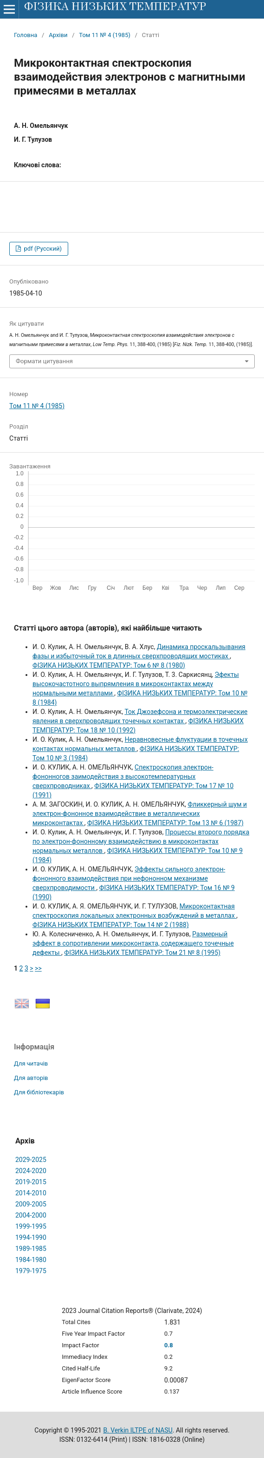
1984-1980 (30, 1259)
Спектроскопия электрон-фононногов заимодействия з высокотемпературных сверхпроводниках (122, 776)
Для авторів (31, 1077)
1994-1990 (30, 1237)
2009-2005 (30, 1204)
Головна (25, 35)
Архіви (58, 35)
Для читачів (31, 1063)
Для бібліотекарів (39, 1092)
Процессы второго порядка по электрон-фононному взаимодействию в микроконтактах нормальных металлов (140, 841)
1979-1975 (30, 1271)
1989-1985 (30, 1248)
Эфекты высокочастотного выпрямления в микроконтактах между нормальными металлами (135, 684)
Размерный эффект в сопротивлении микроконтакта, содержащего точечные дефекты (133, 943)
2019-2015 (30, 1182)
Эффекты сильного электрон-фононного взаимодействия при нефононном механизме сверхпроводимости (128, 878)
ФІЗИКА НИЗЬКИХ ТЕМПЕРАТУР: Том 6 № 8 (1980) (108, 665)
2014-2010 (30, 1193)
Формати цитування (44, 361)
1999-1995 (30, 1226)
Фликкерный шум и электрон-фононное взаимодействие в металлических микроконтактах (139, 814)
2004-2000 (30, 1215)
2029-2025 (30, 1159)
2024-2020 (30, 1170)
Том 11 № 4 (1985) (104, 35)
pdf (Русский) (42, 248)
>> (38, 968)
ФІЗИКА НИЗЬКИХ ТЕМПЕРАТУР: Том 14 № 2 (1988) (110, 924)
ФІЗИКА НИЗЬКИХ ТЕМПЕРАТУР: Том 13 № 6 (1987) (165, 823)
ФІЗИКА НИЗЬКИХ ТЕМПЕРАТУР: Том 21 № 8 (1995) (142, 952)
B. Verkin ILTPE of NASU (137, 1430)
